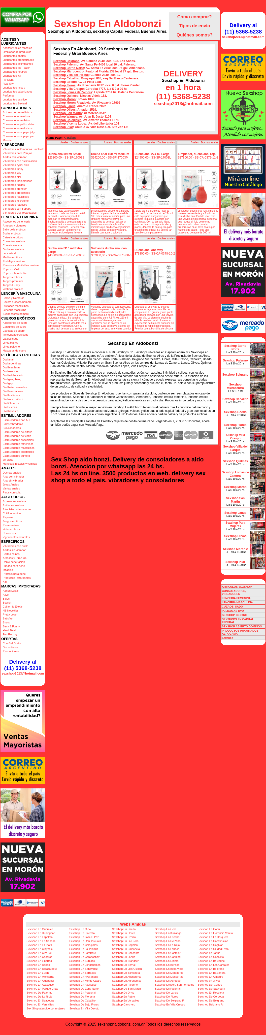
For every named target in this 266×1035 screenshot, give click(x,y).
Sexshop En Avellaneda (83, 976)
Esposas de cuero (14, 330)
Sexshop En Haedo (124, 929)
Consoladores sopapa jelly (19, 132)
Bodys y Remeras (13, 297)
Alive (6, 594)
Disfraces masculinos (16, 305)
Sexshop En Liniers (166, 960)
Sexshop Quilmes (65, 95)
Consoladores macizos (16, 116)
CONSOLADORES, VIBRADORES (234, 592)
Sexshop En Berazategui (42, 968)
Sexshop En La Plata (39, 944)
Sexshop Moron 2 (235, 549)
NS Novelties (11, 610)
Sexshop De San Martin (126, 988)
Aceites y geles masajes (17, 47)
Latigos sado (10, 338)
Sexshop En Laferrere (82, 952)
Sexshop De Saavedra (211, 988)
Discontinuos (10, 647)
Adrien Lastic (11, 590)
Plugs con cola (12, 492)
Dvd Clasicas (11, 403)
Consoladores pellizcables (18, 124)
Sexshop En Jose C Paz (84, 937)
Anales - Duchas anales (74, 142)
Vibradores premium (15, 188)
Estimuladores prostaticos (18, 451)
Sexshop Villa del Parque (71, 75)
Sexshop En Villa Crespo (170, 1004)
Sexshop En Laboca (167, 948)
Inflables (8, 569)
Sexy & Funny (11, 626)
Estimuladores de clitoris (17, 431)
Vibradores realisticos (16, 196)
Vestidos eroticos (13, 289)
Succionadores (12, 427)
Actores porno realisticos (18, 112)
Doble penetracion (14, 561)
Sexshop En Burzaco (82, 960)
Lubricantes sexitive (15, 99)
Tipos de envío (194, 25)
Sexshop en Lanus (209, 952)
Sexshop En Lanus (123, 956)
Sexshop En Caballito (211, 956)
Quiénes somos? (194, 34)
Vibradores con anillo (15, 546)
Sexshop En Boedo (38, 964)
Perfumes (8, 95)
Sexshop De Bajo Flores (84, 1004)
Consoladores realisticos (18, 128)
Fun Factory (10, 634)
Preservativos (11, 525)
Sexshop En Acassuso (40, 984)
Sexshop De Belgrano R (169, 1000)
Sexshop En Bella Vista (169, 968)
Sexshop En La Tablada (83, 948)
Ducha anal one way (148, 250)
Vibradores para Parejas (17, 153)
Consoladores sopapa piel (18, 136)
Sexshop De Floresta (82, 996)
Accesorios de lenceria (16, 221)
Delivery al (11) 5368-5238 (22, 665)
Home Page (54, 137)
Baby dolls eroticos (14, 229)
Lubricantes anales (14, 55)
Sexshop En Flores (123, 933)
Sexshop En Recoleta (211, 992)
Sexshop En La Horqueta (213, 937)
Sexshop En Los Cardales (213, 964)
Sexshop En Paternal (167, 988)
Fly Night (8, 79)
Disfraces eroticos (13, 249)
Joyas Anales (11, 484)
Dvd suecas (10, 407)
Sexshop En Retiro (123, 996)
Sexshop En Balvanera (126, 972)
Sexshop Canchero (123, 1004)
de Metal (8, 459)
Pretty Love (10, 614)
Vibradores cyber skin (16, 164)
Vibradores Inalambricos (17, 180)
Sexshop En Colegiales (83, 944)
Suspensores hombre (16, 313)
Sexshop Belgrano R (210, 1004)
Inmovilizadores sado (15, 334)
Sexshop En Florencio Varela (215, 933)
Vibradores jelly (12, 172)
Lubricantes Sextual (15, 103)
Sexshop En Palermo (125, 984)
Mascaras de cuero (14, 350)
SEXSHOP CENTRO (234, 615)
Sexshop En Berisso (167, 964)
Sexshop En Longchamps (84, 964)
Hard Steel (9, 630)
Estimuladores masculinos (18, 447)
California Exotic (12, 606)
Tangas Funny (11, 285)
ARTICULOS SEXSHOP (237, 586)
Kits (5, 581)
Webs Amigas (133, 924)
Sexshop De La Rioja (39, 996)
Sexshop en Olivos (209, 980)
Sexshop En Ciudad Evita (213, 948)
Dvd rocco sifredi (13, 399)
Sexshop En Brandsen (125, 960)
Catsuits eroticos (13, 237)
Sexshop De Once (123, 992)
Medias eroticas (12, 257)
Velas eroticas (11, 529)
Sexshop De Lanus (166, 992)
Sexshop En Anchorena (126, 976)
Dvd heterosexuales (15, 387)
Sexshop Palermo (65, 64)
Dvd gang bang (12, 379)
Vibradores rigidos (14, 184)
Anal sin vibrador (13, 480)
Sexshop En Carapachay (84, 956)
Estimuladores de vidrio (17, 435)
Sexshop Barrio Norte (68, 68)
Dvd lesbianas (11, 395)
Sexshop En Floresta (82, 933)
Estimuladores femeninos (18, 443)
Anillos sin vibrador (14, 550)
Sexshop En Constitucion (213, 940)
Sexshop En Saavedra (40, 1000)
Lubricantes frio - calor (16, 67)
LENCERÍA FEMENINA (236, 598)
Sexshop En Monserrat (40, 976)
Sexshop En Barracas (82, 972)
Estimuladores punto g (16, 455)
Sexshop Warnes (65, 116)
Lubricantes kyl (12, 75)
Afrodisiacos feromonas (17, 509)
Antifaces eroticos (13, 505)
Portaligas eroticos (14, 261)
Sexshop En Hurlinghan (41, 933)
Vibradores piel (12, 176)
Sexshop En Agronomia (126, 980)
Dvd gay (8, 383)
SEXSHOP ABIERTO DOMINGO (242, 626)
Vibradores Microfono (16, 200)
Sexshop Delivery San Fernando (174, 984)
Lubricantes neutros (15, 71)
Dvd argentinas (12, 363)
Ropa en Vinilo (11, 269)
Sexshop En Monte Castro (85, 980)
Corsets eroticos (12, 245)
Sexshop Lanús (64, 106)
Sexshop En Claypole (40, 948)
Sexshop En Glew (80, 929)
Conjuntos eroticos (14, 241)
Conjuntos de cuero (14, 326)
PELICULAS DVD (233, 610)
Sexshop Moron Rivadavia (71, 102)
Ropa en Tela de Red (15, 273)
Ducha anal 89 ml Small (64, 154)
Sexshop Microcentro (68, 71)
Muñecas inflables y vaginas (20, 463)
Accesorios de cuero (15, 322)
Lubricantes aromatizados (18, 59)
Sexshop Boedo (64, 82)
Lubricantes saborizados (17, 91)
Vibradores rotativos (15, 204)
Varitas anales (11, 488)
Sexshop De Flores (166, 996)
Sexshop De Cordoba (211, 996)
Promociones (11, 651)
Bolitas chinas (11, 553)
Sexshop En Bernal (123, 964)
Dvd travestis (11, 411)
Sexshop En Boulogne (211, 960)
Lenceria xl (9, 253)
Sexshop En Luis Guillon (127, 968)
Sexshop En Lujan (38, 972)
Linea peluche (11, 346)
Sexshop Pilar (63, 127)
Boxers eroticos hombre (17, 301)
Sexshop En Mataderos (169, 972)
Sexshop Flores (64, 85)
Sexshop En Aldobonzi (107, 23)
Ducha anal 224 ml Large (151, 154)
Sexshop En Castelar (167, 952)
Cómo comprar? (194, 16)
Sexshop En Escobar (167, 937)
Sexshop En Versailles (125, 1000)
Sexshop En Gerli (165, 929)
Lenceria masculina (14, 309)
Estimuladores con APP (17, 420)
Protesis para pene (14, 573)
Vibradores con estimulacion (20, 161)
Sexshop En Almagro (210, 976)
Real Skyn (9, 83)
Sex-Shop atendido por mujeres (46, 1008)
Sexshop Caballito (66, 78)
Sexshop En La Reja (167, 944)
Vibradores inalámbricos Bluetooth (23, 149)
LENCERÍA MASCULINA (237, 602)
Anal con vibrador (13, 476)
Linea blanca (10, 342)
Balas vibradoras (13, 423)
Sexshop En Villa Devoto (84, 1008)
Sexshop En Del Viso (167, 940)
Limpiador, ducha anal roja (197, 154)
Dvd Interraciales (13, 391)
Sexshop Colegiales (67, 120)
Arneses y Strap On (15, 557)
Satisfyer (8, 618)
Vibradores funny (13, 168)
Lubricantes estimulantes (18, 63)
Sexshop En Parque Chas (42, 988)
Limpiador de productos (17, 51)
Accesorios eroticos (14, 501)
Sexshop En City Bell (39, 952)
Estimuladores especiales (18, 439)
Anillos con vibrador (15, 157)
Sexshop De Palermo (39, 992)
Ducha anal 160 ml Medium (110, 154)
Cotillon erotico (12, 513)
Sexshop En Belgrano (211, 968)
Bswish (7, 602)
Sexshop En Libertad (39, 960)
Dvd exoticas (10, 371)
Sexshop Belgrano (66, 61)
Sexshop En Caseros (39, 956)
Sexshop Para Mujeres (235, 524)
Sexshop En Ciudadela (126, 948)
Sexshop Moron (64, 99)
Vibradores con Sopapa (17, 208)
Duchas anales (12, 472)
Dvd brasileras (11, 367)
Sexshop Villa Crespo (68, 89)
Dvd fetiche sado (13, 375)
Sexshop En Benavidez (83, 968)
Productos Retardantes (17, 577)
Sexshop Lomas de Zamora (72, 92)
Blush (6, 598)
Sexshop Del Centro (210, 984)
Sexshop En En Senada (41, 940)
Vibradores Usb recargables (19, 212)
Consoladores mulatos (16, 120)
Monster (8, 140)
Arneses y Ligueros (14, 225)
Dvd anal (8, 359)
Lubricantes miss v (14, 87)
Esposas (8, 517)
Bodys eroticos (12, 233)
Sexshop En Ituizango (168, 933)
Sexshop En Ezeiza (124, 937)
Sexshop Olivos (64, 109)
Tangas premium (13, 281)
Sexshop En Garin (209, 929)
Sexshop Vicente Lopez (70, 123)
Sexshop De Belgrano (211, 1000)
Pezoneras (9, 533)
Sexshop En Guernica (40, 929)
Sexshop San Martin (67, 113)
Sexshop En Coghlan (125, 944)
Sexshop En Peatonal (82, 992)
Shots (6, 622)
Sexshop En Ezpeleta (40, 937)
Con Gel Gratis (12, 643)
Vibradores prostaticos (16, 192)
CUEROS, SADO (232, 606)
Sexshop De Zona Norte (84, 988)
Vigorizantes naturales (16, 537)
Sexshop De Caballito (82, 1000)
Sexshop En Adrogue (167, 980)
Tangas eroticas (12, 277)
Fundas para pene (14, 565)
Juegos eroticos (12, 521)
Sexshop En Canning (167, 956)
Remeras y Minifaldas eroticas (21, 265)
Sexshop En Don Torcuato (85, 940)
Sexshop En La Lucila (125, 940)
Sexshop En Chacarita (125, 952)
